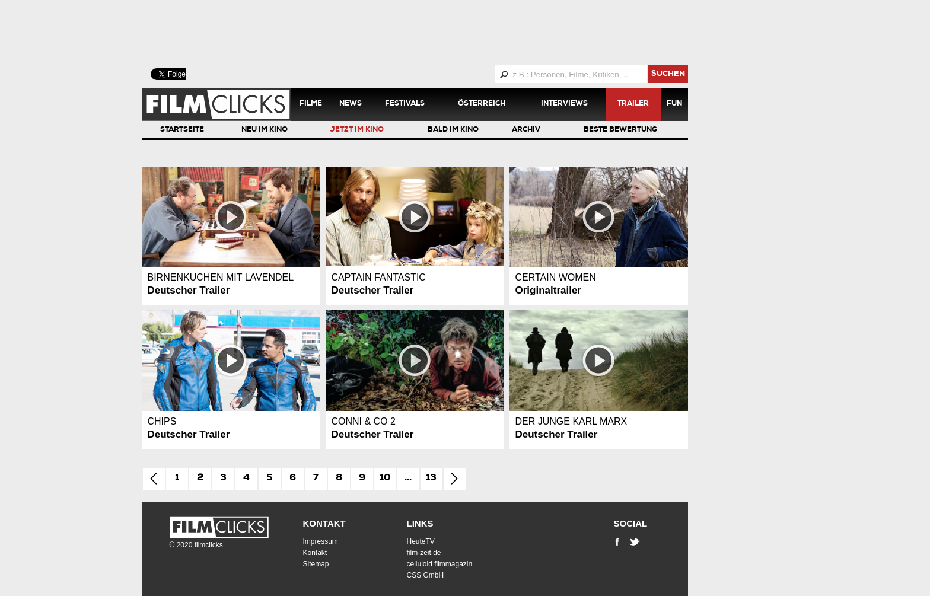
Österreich (481, 104)
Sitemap (316, 564)
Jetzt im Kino (357, 130)
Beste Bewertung (620, 130)
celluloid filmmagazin (440, 564)
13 (431, 478)
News (350, 104)
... (408, 478)
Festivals (405, 104)
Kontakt (324, 523)
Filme (311, 104)
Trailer (633, 104)
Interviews (564, 104)
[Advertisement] (429, 32)
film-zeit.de (424, 553)
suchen (668, 74)
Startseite (182, 130)
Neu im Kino (264, 130)
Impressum (320, 541)
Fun (674, 104)
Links (420, 523)
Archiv (526, 130)
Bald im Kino (453, 130)
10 (385, 478)
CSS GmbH (425, 575)
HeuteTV (421, 541)
